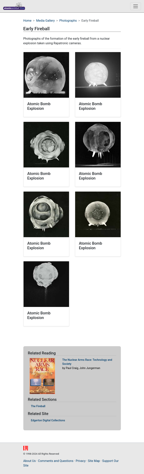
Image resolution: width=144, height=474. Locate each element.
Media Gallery (45, 20)
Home (27, 20)
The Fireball (38, 406)
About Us (29, 461)
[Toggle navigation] (135, 6)
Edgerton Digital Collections (48, 420)
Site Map (94, 461)
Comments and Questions (55, 461)
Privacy (81, 461)
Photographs (68, 20)
